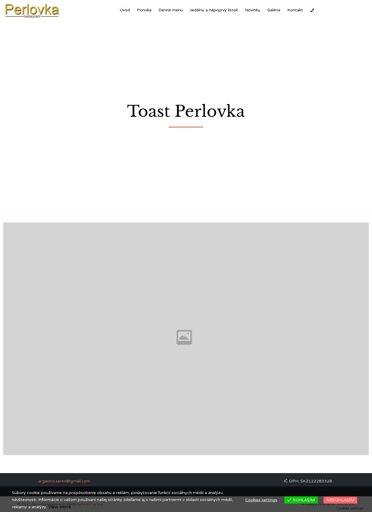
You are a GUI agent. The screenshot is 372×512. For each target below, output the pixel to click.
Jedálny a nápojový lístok (214, 10)
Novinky (252, 10)
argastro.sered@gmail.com (64, 481)
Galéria (273, 10)
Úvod (125, 10)
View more (59, 507)
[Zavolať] (311, 10)
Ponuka (144, 10)
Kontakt (295, 10)
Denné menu (170, 10)
